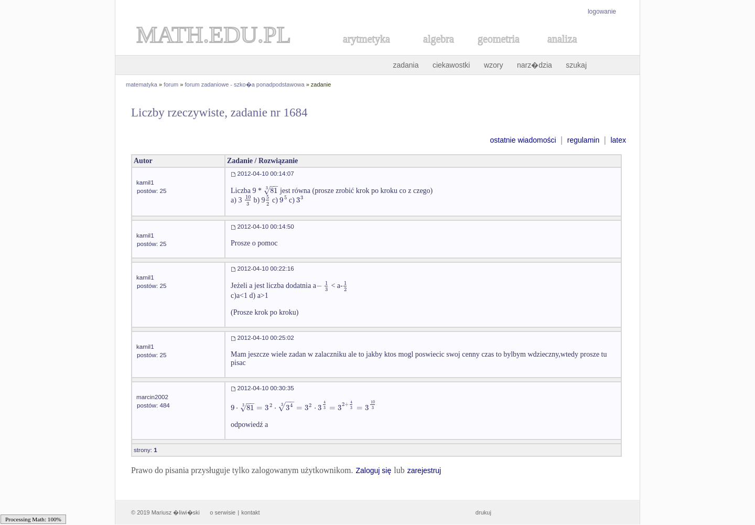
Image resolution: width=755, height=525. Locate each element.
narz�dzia (534, 65)
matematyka (141, 84)
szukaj (576, 65)
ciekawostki (451, 65)
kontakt (250, 512)
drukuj (483, 512)
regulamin (583, 140)
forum (171, 84)
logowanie (602, 11)
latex (618, 140)
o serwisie (222, 512)
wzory (493, 65)
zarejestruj (424, 470)
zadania (405, 65)
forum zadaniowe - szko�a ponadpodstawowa (245, 84)
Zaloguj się (373, 470)
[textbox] (271, 191)
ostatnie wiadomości (523, 140)
